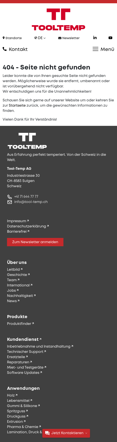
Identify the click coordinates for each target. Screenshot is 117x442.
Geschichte (17, 275)
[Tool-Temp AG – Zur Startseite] (58, 19)
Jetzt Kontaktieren (66, 433)
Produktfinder (19, 324)
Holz (11, 395)
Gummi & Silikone (22, 406)
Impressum (16, 221)
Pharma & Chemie (22, 427)
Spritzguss (16, 411)
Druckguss (16, 416)
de (40, 38)
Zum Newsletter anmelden (35, 242)
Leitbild (13, 269)
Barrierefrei (17, 231)
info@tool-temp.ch (31, 202)
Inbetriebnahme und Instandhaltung (38, 346)
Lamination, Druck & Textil (29, 432)
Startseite (17, 105)
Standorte (12, 38)
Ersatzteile (16, 357)
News (12, 301)
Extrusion (15, 421)
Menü (103, 49)
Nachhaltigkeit (20, 296)
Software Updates (23, 372)
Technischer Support (25, 352)
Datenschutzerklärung (26, 226)
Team (12, 280)
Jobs (11, 290)
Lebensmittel (18, 400)
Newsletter (69, 38)
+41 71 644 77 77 (26, 196)
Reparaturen (18, 362)
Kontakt (15, 49)
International (18, 285)
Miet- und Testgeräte (25, 367)
